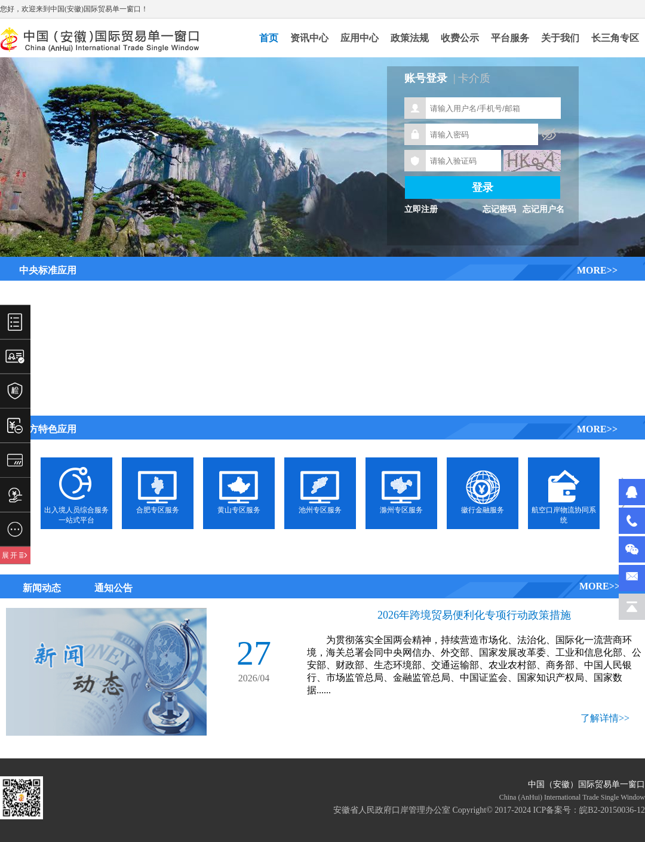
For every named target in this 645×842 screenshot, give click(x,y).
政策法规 (410, 38)
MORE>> (597, 270)
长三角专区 (615, 38)
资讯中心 (309, 38)
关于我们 (560, 38)
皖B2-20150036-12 (612, 810)
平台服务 (510, 38)
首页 (268, 38)
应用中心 (359, 38)
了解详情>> (604, 718)
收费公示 (460, 38)
